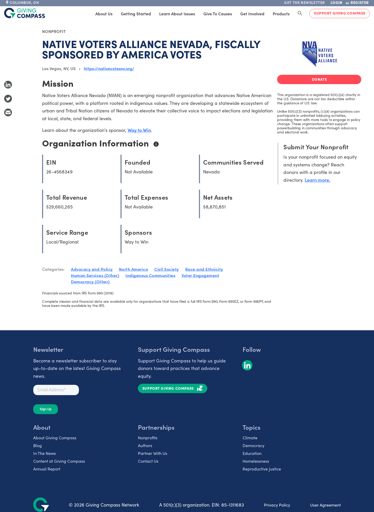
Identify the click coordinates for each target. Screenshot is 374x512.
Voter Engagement (200, 275)
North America (133, 269)
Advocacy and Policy (92, 269)
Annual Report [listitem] (46, 468)
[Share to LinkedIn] (8, 85)
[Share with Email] (8, 112)
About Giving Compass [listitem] (54, 437)
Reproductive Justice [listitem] (262, 468)
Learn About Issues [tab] (177, 13)
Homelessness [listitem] (256, 461)
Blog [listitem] (37, 445)
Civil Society (166, 269)
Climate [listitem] (250, 437)
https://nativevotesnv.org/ (109, 68)
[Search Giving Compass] (300, 13)
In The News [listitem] (44, 453)
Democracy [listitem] (253, 445)
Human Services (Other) (95, 275)
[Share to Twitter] (8, 99)
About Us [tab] (103, 13)
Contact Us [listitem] (148, 461)
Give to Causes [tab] (217, 13)
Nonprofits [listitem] (147, 437)
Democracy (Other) (90, 281)
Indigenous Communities (150, 275)
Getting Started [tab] (136, 13)
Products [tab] (281, 13)
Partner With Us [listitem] (152, 453)
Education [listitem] (252, 453)
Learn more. (317, 180)
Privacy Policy (277, 505)
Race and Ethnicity (204, 269)
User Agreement (325, 505)
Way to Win (139, 130)
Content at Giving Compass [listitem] (59, 461)
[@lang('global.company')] (24, 13)
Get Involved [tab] (252, 13)
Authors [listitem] (145, 445)
